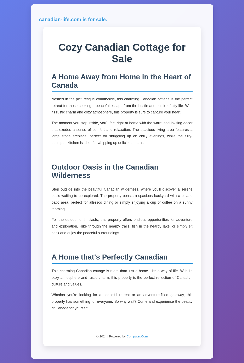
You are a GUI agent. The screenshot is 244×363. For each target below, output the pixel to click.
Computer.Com (137, 336)
